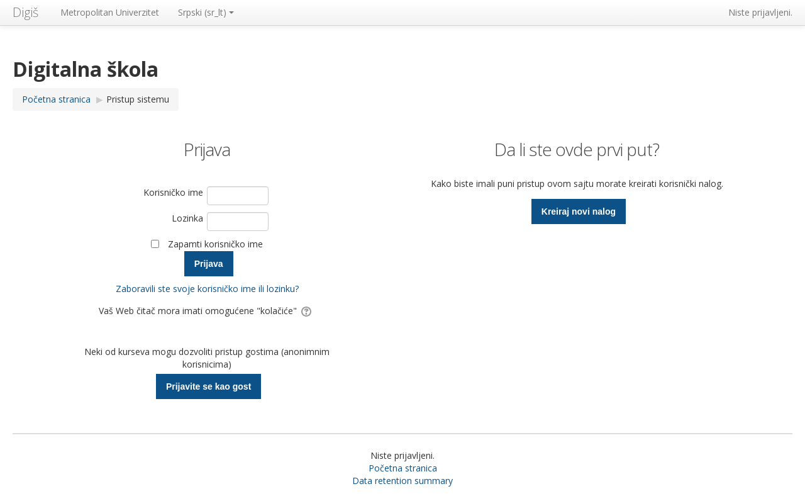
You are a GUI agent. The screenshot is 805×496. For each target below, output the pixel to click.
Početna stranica (403, 468)
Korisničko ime (173, 192)
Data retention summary (402, 481)
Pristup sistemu (137, 99)
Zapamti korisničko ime (215, 244)
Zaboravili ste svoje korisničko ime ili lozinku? (207, 289)
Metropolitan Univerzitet (109, 12)
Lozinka (187, 218)
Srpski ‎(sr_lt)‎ (206, 12)
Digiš (25, 12)
